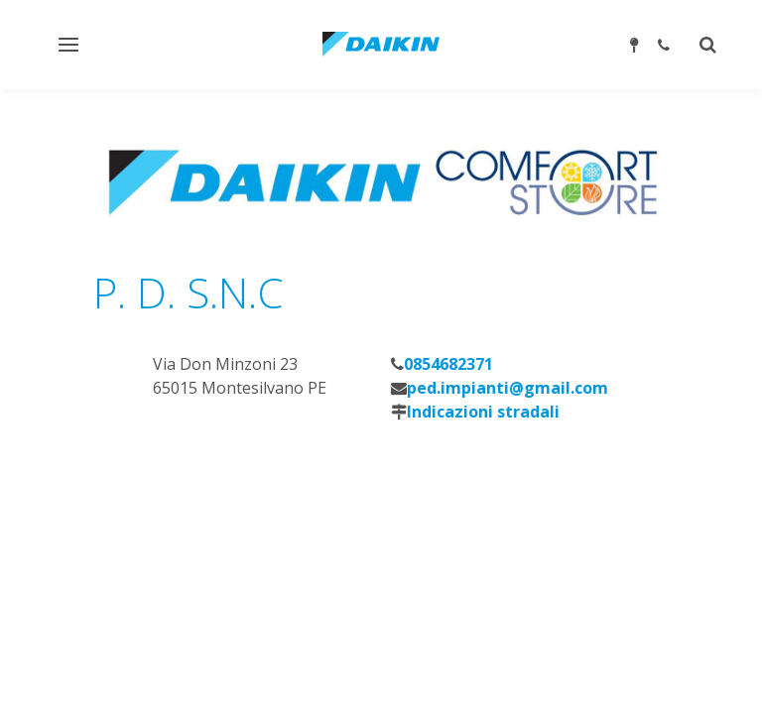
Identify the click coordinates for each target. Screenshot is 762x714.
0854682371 (448, 364)
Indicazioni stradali (483, 411)
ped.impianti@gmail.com (507, 388)
